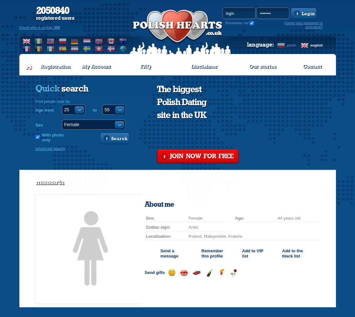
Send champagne (209, 273)
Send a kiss (184, 273)
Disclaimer (204, 66)
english (316, 45)
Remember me (237, 23)
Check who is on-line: (39, 27)
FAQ (145, 66)
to (95, 110)
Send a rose (233, 273)
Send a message (170, 253)
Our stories (262, 66)
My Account (96, 66)
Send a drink (221, 273)
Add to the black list (292, 253)
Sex (39, 125)
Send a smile (171, 273)
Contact (312, 66)
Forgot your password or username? (303, 25)
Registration (55, 66)
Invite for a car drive (197, 273)
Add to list (252, 253)
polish (291, 45)
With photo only (53, 137)
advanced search (50, 149)
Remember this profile (212, 253)
